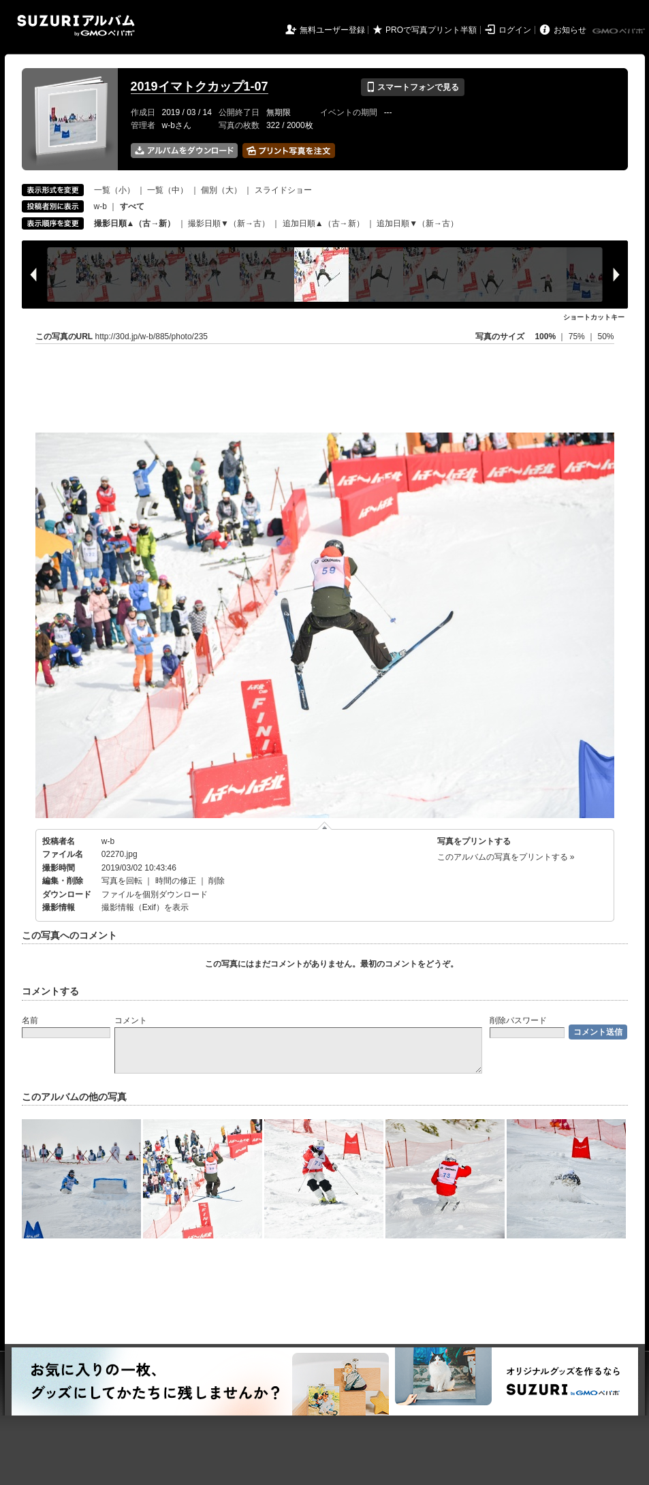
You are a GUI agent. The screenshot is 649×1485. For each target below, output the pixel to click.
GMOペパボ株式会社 (619, 31)
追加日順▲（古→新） (323, 223)
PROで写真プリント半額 (431, 30)
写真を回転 (121, 881)
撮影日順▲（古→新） (135, 223)
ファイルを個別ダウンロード (154, 894)
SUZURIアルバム (76, 25)
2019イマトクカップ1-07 (199, 86)
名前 (30, 1020)
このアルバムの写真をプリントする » (506, 857)
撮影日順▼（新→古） (229, 223)
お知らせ (570, 30)
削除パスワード (518, 1020)
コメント (130, 1020)
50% (605, 336)
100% (545, 336)
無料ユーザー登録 (332, 30)
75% (578, 336)
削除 (216, 881)
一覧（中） (167, 190)
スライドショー (283, 190)
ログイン (514, 30)
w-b (100, 206)
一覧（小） (114, 190)
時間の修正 (175, 881)
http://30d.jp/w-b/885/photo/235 (151, 336)
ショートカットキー (593, 317)
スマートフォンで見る (412, 87)
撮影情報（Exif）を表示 (145, 907)
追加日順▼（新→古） (417, 223)
